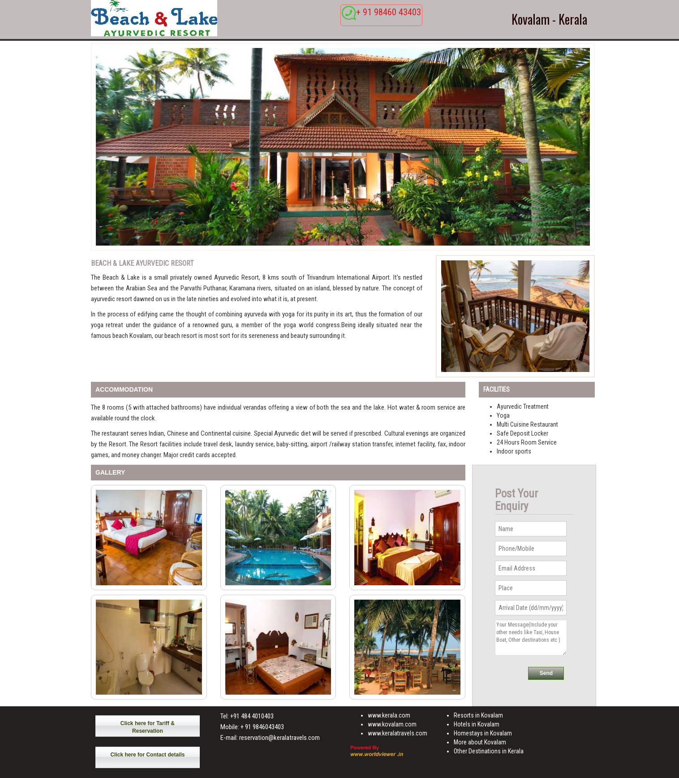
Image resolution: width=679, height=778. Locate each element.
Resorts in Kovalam (478, 715)
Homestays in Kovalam (483, 733)
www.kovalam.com (392, 724)
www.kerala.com (389, 715)
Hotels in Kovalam (476, 724)
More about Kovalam (480, 742)
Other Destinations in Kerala (489, 751)
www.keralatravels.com (397, 733)
